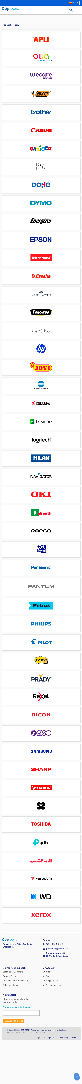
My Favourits (48, 976)
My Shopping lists (50, 980)
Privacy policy (48, 1038)
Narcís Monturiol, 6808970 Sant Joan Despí (57, 954)
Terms (73, 1038)
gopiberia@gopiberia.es (57, 948)
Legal (38, 1038)
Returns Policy (9, 976)
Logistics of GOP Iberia (13, 971)
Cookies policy (62, 1038)
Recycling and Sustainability (15, 980)
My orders (47, 971)
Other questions (10, 985)
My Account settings (52, 985)
